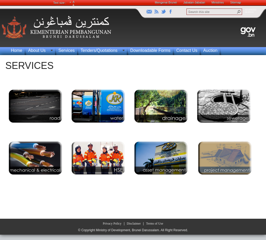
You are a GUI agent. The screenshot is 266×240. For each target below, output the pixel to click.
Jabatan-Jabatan (194, 2)
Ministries (217, 2)
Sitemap (235, 2)
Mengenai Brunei (166, 2)
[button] (239, 12)
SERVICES (29, 65)
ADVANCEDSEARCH (250, 11)
